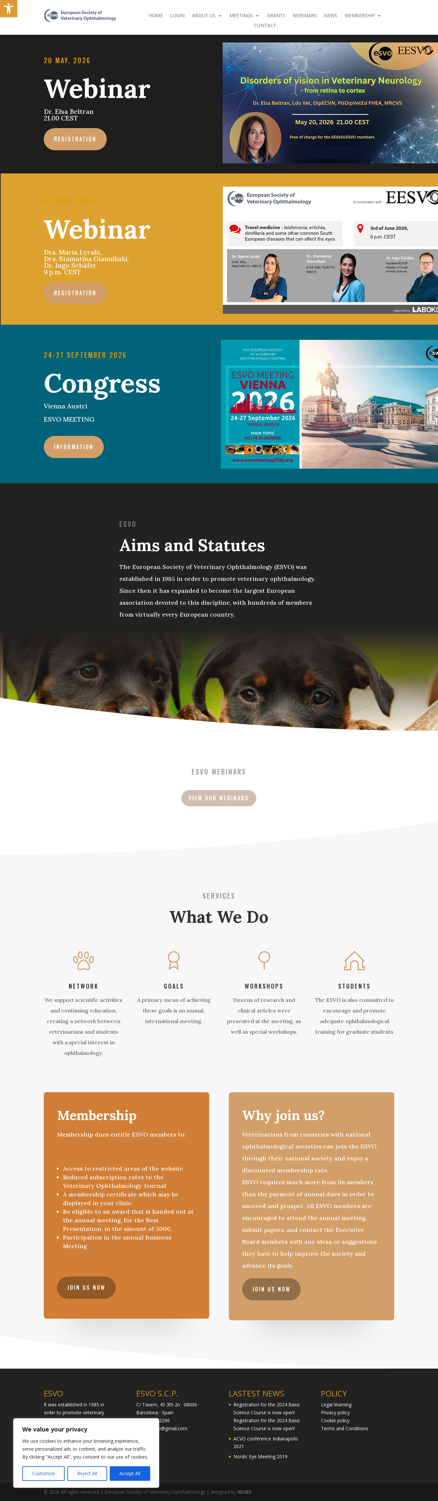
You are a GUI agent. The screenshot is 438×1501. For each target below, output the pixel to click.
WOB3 (244, 1492)
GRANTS (276, 16)
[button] (8, 8)
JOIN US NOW (88, 1283)
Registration (79, 138)
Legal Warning (336, 1404)
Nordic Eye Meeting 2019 (260, 1456)
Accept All (129, 1473)
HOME (156, 16)
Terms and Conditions (344, 1428)
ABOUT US (204, 16)
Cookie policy (335, 1420)
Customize (43, 1473)
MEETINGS (241, 16)
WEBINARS (305, 16)
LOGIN (177, 16)
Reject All (87, 1473)
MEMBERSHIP (359, 16)
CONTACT (265, 25)
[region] (86, 1453)
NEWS (330, 16)
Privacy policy (335, 1412)
